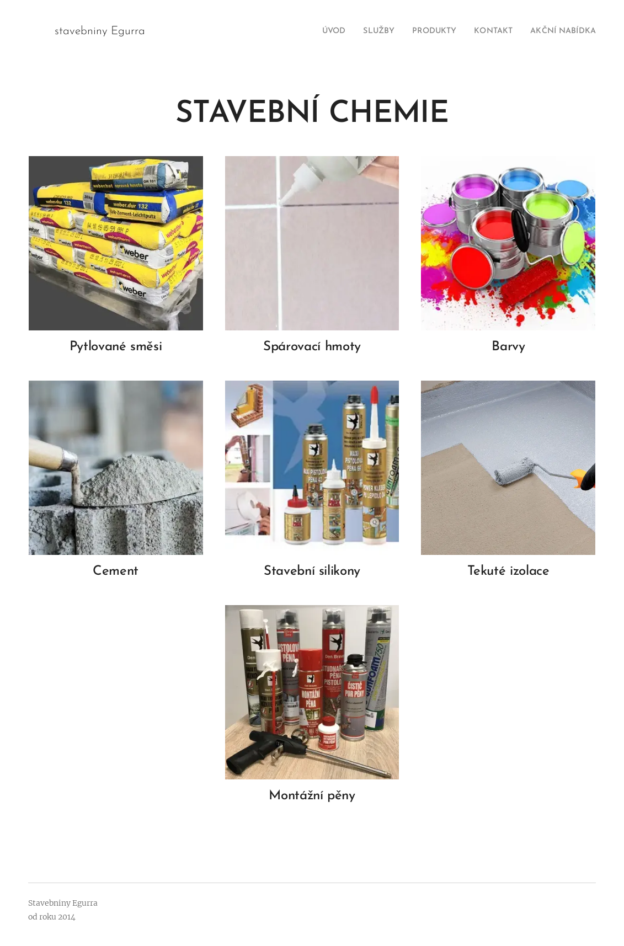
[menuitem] (313, 31)
